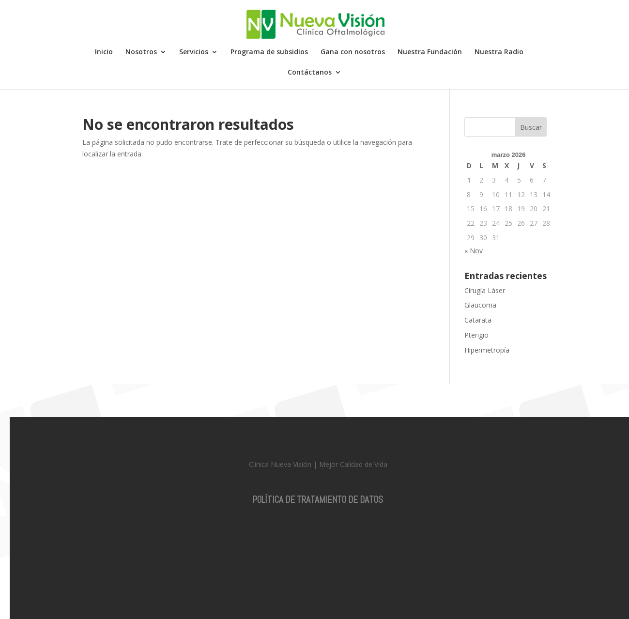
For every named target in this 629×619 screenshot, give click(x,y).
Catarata (477, 320)
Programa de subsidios (269, 52)
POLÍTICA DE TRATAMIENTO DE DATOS (317, 500)
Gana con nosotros (353, 52)
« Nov (473, 250)
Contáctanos (310, 73)
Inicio (104, 52)
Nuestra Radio (499, 52)
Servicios (193, 52)
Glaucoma (480, 305)
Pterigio (476, 335)
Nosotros (141, 52)
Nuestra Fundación (430, 52)
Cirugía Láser (484, 290)
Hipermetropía (486, 350)
